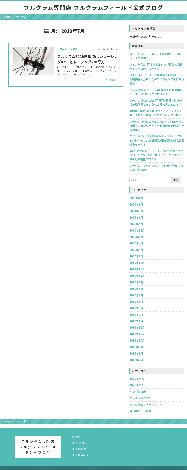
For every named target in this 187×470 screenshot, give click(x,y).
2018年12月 (137, 327)
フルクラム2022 (139, 398)
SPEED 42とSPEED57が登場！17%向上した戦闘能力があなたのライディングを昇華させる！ (156, 79)
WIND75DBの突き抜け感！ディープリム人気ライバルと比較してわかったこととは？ (155, 113)
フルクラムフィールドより (145, 404)
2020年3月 (136, 250)
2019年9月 (136, 282)
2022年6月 (136, 217)
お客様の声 (80, 449)
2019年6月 (136, 301)
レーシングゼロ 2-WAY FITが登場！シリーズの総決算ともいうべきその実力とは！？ (155, 102)
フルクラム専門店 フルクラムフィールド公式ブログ (93, 7)
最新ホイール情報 (68, 49)
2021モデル (136, 385)
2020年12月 (137, 230)
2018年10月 (137, 340)
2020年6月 (136, 237)
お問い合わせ (81, 455)
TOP (77, 437)
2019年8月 (136, 289)
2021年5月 (136, 224)
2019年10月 (137, 276)
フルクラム (80, 443)
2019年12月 (137, 263)
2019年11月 (137, 269)
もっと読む (110, 79)
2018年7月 (136, 360)
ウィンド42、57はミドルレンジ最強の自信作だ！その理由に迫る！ (156, 66)
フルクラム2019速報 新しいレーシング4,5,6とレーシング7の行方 (87, 59)
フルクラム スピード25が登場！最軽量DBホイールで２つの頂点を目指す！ (156, 92)
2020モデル (136, 379)
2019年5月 (136, 308)
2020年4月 (136, 243)
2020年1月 (136, 256)
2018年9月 (136, 347)
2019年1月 (136, 321)
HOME (7, 17)
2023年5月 (136, 211)
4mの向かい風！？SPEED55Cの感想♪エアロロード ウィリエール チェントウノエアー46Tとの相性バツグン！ (156, 155)
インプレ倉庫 (137, 391)
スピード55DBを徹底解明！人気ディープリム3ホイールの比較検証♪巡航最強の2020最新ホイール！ (156, 140)
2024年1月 (136, 198)
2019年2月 (136, 314)
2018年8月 (136, 353)
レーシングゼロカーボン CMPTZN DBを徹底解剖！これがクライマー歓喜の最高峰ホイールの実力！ (156, 126)
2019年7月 (136, 295)
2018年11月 (137, 334)
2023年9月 (136, 204)
